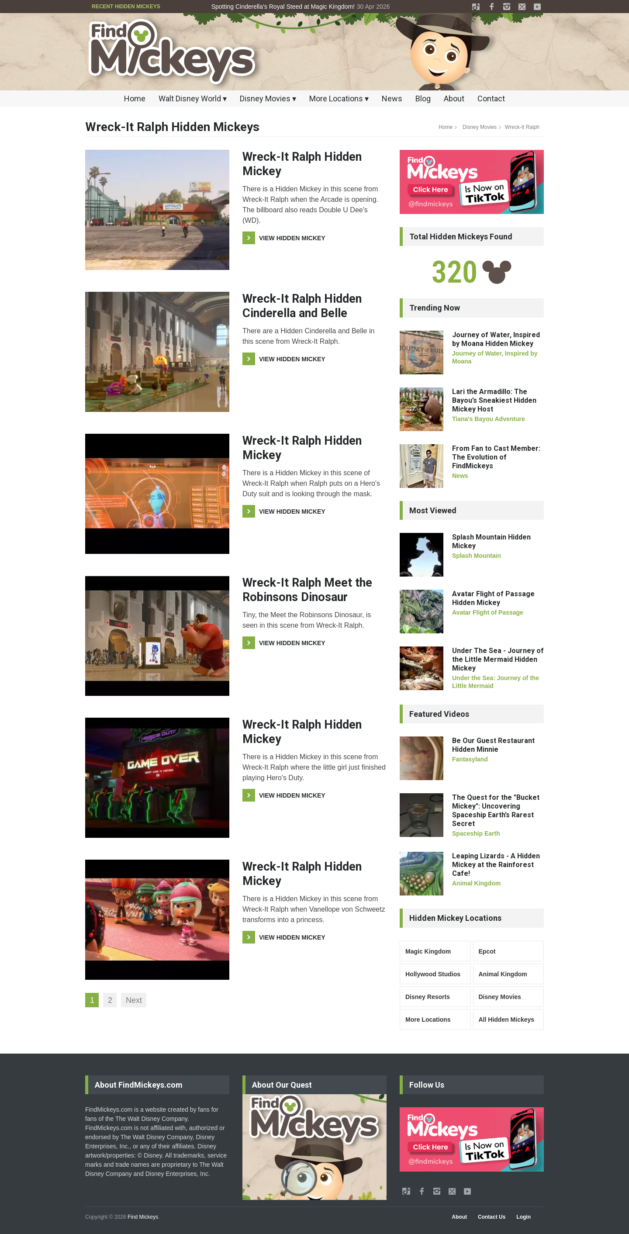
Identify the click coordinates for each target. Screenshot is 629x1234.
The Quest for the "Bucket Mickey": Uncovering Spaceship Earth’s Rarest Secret (495, 810)
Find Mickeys (143, 1217)
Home (134, 98)
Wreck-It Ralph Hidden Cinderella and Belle (302, 306)
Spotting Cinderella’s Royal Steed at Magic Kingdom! (283, 6)
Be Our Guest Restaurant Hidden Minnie (493, 745)
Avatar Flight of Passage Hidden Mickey (493, 598)
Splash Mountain (476, 555)
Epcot (487, 951)
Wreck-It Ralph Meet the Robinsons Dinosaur (307, 590)
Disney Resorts (427, 996)
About (454, 98)
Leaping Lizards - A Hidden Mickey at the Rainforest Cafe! (496, 865)
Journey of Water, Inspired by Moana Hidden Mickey (496, 339)
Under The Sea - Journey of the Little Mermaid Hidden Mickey (498, 659)
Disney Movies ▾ (268, 98)
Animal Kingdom (476, 883)
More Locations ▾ (339, 98)
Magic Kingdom (428, 951)
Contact (491, 98)
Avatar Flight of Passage (487, 612)
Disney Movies (480, 127)
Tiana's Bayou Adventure (488, 418)
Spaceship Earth (476, 833)
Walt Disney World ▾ (193, 98)
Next (134, 1000)
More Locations (427, 1019)
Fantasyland (470, 759)
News (392, 98)
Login (523, 1217)
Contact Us (491, 1217)
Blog (423, 98)
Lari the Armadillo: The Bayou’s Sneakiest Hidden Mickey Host (494, 400)
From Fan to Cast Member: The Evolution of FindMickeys (496, 457)
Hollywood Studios (432, 974)
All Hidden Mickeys (507, 1019)
